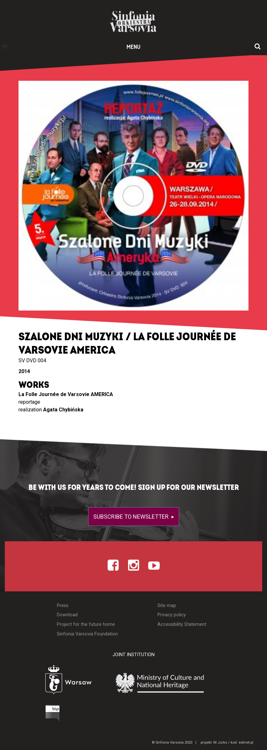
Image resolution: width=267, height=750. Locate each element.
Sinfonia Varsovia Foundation (87, 634)
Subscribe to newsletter (131, 516)
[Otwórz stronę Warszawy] (52, 681)
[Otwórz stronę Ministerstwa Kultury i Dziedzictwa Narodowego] (174, 683)
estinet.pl (246, 742)
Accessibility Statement (181, 624)
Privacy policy (171, 615)
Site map (166, 605)
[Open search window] (258, 47)
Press (62, 605)
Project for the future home (86, 624)
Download (67, 615)
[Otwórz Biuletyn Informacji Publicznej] (28, 714)
